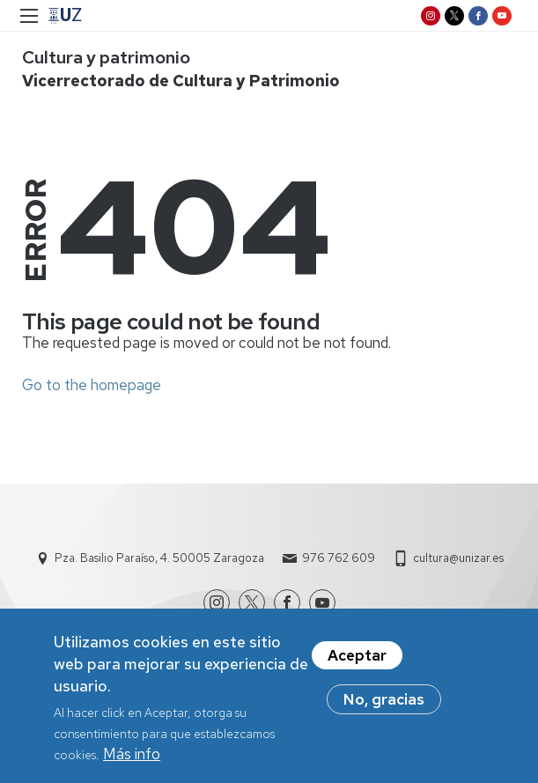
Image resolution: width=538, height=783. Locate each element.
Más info (131, 762)
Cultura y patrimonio (106, 57)
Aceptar (357, 662)
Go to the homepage (91, 385)
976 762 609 (338, 557)
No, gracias (383, 706)
